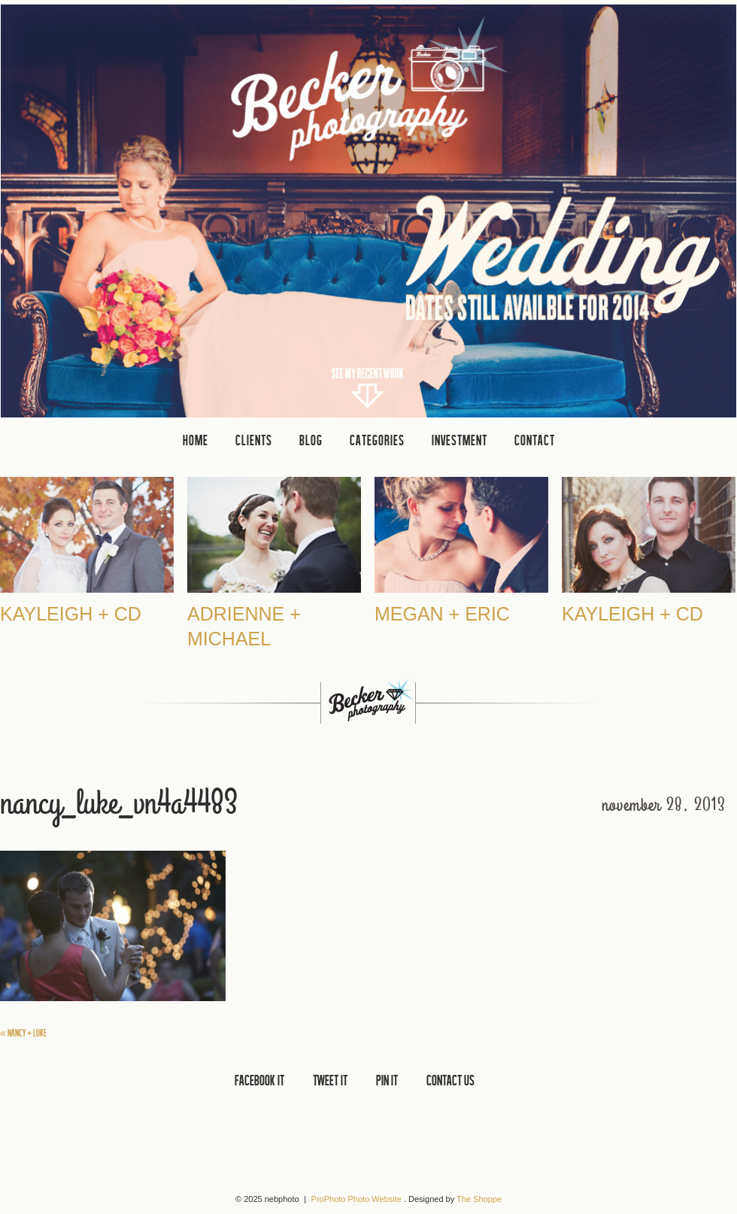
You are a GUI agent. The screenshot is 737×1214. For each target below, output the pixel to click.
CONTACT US (450, 1079)
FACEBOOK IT (259, 1079)
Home (195, 440)
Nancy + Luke (23, 1032)
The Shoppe (479, 1198)
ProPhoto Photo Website (356, 1198)
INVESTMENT (459, 440)
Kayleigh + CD (70, 613)
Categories (377, 440)
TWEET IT (330, 1079)
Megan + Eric (442, 613)
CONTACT (534, 440)
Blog (311, 440)
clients (253, 440)
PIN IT (387, 1079)
